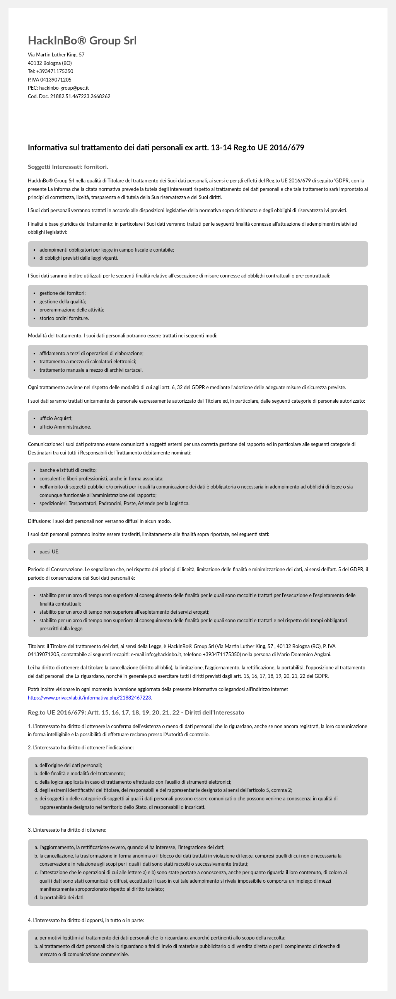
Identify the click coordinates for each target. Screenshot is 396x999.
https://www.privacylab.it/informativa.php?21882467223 (89, 698)
